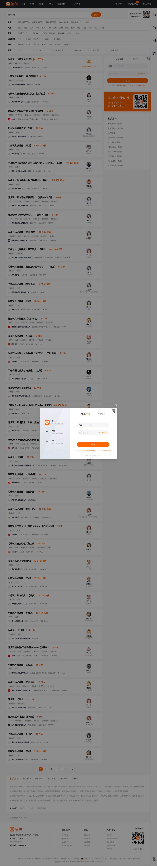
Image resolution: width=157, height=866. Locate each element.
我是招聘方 (97, 455)
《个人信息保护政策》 (105, 450)
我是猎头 (89, 455)
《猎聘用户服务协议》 (89, 450)
